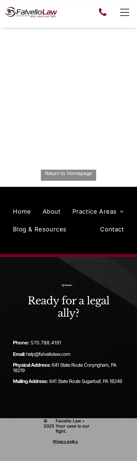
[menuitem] (22, 211)
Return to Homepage (68, 173)
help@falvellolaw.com (48, 354)
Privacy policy (65, 441)
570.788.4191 (46, 343)
